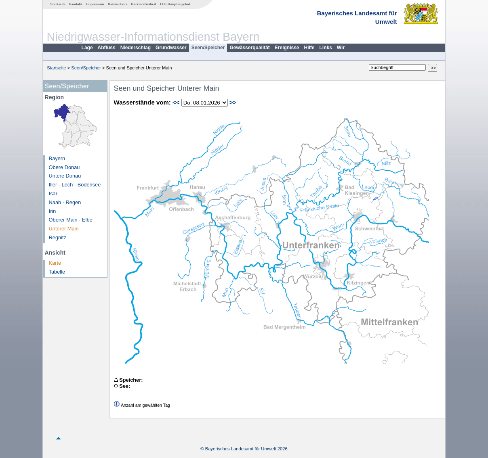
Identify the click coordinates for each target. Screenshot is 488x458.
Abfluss (107, 47)
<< (176, 102)
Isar (53, 193)
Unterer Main (64, 229)
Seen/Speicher (208, 47)
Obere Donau (64, 167)
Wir (341, 47)
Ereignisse (287, 47)
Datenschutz (118, 4)
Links (326, 47)
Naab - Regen (65, 202)
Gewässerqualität (249, 47)
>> (233, 102)
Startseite (57, 4)
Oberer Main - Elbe (71, 220)
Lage (87, 47)
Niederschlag (135, 47)
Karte (55, 263)
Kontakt (75, 4)
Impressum (95, 4)
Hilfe (309, 47)
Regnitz (57, 237)
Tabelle (57, 272)
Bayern (57, 158)
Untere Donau (65, 176)
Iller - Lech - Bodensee (75, 185)
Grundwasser (171, 47)
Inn (52, 211)
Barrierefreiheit (143, 4)
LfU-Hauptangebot (175, 4)
